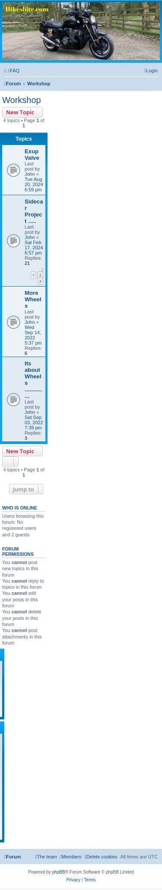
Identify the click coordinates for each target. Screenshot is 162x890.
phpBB (58, 872)
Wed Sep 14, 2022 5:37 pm (33, 335)
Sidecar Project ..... (34, 211)
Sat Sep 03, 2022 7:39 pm (34, 422)
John (30, 174)
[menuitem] (13, 70)
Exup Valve (32, 154)
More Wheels (33, 299)
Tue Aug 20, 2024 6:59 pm (34, 184)
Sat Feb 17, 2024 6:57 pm (34, 247)
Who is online (19, 507)
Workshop (21, 100)
